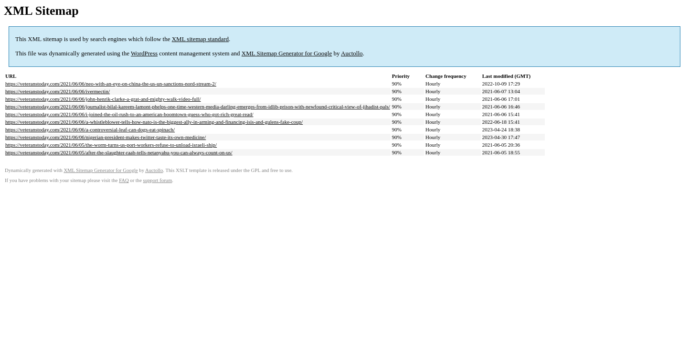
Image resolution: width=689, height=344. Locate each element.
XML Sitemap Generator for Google (287, 53)
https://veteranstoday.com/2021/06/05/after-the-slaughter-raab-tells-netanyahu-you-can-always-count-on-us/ (119, 152)
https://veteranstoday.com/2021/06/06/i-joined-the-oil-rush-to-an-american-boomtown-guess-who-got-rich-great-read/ (129, 114)
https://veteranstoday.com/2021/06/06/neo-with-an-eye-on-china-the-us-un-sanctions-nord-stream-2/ (110, 83)
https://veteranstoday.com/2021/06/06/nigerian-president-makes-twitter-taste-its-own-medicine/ (105, 137)
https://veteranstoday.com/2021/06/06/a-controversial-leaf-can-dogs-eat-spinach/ (90, 129)
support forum (157, 180)
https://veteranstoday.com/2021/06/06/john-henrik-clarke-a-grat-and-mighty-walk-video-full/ (103, 99)
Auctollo (352, 53)
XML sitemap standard (200, 39)
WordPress (144, 53)
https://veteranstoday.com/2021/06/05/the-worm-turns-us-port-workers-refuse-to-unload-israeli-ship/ (111, 145)
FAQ (124, 180)
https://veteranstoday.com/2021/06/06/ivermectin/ (57, 91)
